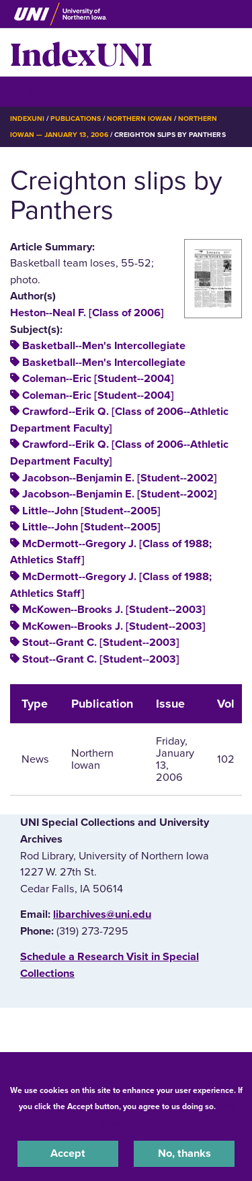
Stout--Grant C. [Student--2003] (100, 642)
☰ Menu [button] (34, 91)
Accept (67, 1153)
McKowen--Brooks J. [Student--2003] (114, 609)
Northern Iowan (139, 118)
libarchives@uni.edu (102, 914)
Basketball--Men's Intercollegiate (103, 345)
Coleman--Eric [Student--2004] (98, 378)
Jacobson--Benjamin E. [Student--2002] (119, 478)
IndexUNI (81, 52)
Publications (75, 118)
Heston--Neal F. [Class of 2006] (87, 313)
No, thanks (184, 1153)
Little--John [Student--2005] (91, 511)
